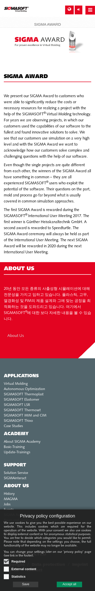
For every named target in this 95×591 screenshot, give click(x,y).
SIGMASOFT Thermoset (22, 410)
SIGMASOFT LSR (17, 405)
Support (15, 465)
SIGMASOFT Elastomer (21, 400)
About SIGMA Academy (22, 442)
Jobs (7, 504)
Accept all (69, 587)
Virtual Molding (16, 384)
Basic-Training (14, 447)
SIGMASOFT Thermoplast (24, 394)
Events (9, 510)
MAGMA (10, 499)
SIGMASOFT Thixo (18, 421)
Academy (16, 434)
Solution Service (16, 473)
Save (25, 587)
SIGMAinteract (15, 478)
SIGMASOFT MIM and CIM (25, 416)
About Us (15, 336)
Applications (21, 376)
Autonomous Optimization (24, 389)
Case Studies (13, 426)
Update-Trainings (17, 452)
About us (16, 486)
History (9, 494)
